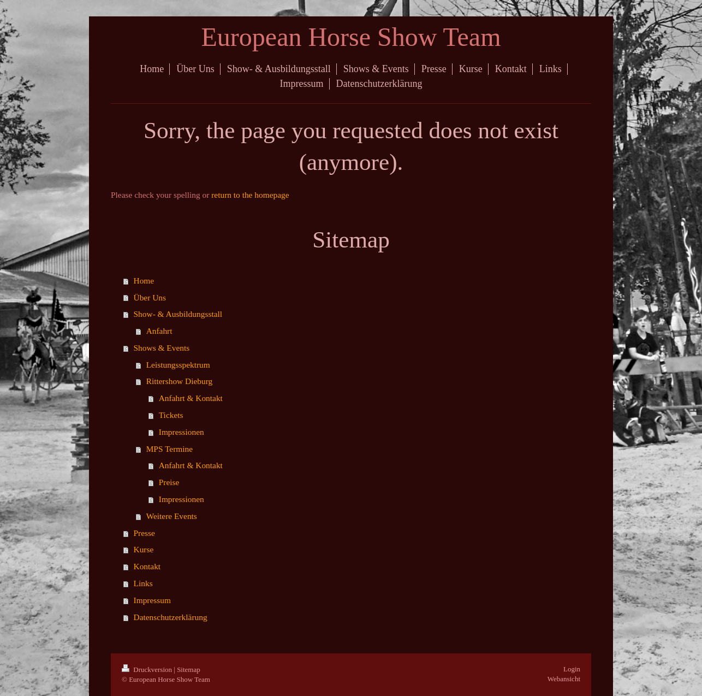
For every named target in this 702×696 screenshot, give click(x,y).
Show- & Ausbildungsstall (178, 313)
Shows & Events (162, 347)
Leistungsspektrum (178, 364)
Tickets (171, 415)
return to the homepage (250, 194)
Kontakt (147, 566)
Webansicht (564, 679)
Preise (169, 482)
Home (144, 280)
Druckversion (148, 669)
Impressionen (181, 432)
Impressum (152, 600)
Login (571, 669)
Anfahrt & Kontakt (191, 398)
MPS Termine (169, 448)
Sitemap (188, 669)
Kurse (144, 549)
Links (143, 583)
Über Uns (150, 297)
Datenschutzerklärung (170, 617)
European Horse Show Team (351, 36)
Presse (144, 533)
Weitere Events (171, 516)
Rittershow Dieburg (179, 381)
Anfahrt (159, 330)
